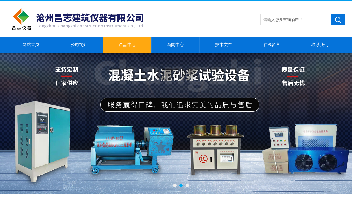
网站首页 (31, 44)
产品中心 (127, 44)
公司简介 (79, 44)
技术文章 (223, 44)
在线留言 (271, 44)
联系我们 (319, 44)
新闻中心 (175, 44)
